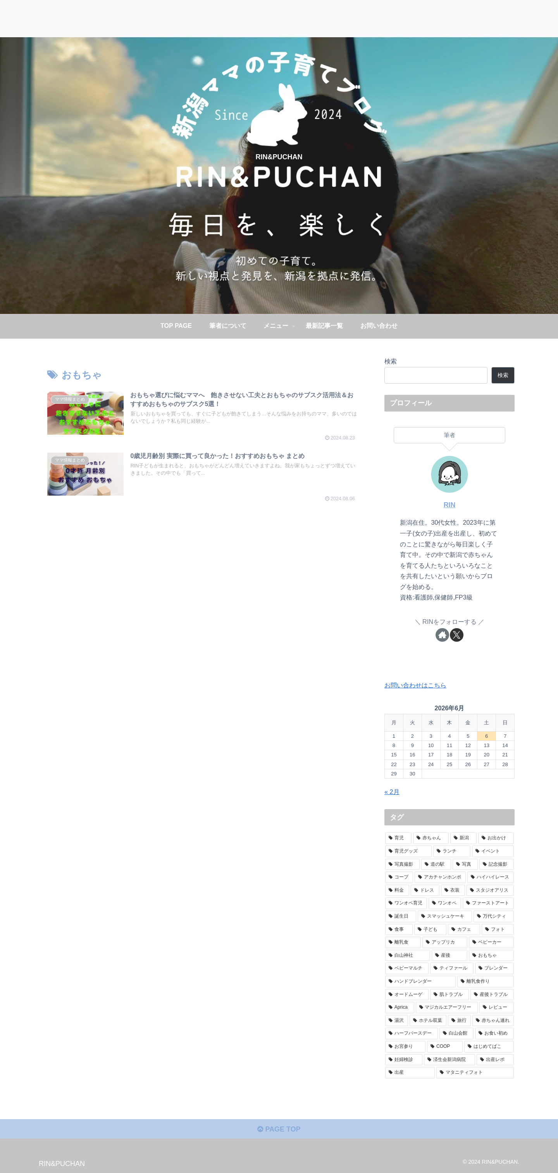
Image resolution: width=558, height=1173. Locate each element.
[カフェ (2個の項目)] (464, 929)
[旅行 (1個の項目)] (459, 1021)
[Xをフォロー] (456, 635)
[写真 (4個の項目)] (465, 864)
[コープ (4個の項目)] (399, 877)
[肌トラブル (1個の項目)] (449, 995)
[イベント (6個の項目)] (493, 851)
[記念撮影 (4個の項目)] (496, 864)
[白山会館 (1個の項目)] (456, 1033)
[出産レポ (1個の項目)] (495, 1060)
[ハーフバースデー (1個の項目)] (411, 1033)
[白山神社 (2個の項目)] (407, 955)
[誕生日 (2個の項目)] (400, 916)
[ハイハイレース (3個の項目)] (490, 877)
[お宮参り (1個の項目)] (405, 1046)
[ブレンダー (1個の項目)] (494, 968)
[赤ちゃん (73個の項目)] (431, 838)
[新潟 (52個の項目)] (463, 838)
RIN (450, 505)
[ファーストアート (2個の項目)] (488, 903)
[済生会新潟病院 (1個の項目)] (449, 1060)
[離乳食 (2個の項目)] (403, 942)
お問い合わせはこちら (415, 685)
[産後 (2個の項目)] (449, 955)
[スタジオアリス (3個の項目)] (490, 890)
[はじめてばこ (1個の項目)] (489, 1046)
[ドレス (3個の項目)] (425, 890)
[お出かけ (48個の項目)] (496, 838)
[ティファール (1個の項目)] (452, 968)
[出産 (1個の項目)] (410, 1072)
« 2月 (392, 791)
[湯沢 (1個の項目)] (396, 1021)
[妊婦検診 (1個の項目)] (403, 1060)
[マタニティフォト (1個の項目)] (475, 1072)
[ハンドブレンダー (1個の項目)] (420, 981)
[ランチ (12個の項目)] (451, 851)
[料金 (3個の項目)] (397, 890)
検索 (390, 361)
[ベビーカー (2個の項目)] (491, 942)
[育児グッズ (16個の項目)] (408, 851)
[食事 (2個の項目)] (399, 929)
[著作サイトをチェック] (442, 635)
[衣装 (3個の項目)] (453, 890)
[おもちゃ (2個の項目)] (491, 955)
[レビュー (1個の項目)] (496, 1007)
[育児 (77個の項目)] (398, 838)
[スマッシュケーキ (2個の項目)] (445, 916)
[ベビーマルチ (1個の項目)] (407, 968)
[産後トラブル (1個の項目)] (492, 995)
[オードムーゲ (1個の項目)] (407, 995)
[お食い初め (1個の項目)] (494, 1033)
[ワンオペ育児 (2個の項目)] (406, 903)
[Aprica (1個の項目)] (399, 1007)
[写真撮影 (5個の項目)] (402, 864)
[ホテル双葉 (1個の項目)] (428, 1021)
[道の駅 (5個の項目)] (436, 864)
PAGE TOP (278, 1129)
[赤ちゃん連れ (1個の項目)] (493, 1021)
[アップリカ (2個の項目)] (444, 942)
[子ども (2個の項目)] (430, 929)
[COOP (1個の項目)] (445, 1046)
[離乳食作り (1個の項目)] (485, 981)
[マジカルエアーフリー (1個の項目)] (447, 1007)
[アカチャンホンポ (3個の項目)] (440, 877)
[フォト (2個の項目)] (498, 929)
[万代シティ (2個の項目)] (494, 916)
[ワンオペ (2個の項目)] (445, 903)
